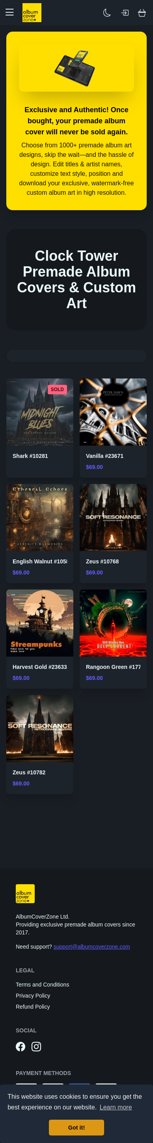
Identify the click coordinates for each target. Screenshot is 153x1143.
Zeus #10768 (102, 561)
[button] (12, 13)
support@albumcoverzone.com (92, 946)
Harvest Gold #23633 (40, 667)
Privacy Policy (33, 995)
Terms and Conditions (42, 984)
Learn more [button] (116, 1107)
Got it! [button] (76, 1127)
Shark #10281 (30, 456)
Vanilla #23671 (104, 456)
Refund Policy (33, 1007)
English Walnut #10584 (42, 561)
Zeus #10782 (29, 772)
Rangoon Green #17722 (116, 667)
